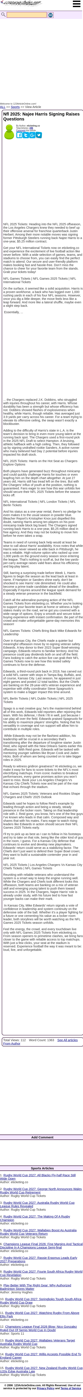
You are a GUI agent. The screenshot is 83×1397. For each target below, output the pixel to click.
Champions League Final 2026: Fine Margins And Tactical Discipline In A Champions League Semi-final (41, 1245)
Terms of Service (71, 1388)
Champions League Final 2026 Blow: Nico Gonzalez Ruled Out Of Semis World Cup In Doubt (38, 1328)
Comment (20, 130)
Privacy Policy (45, 1388)
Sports (15, 107)
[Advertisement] (40, 56)
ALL (2, 107)
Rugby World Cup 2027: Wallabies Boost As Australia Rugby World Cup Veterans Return (38, 1232)
